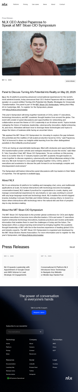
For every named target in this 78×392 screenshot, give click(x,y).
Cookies (55, 364)
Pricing (8, 350)
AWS (54, 343)
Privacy (55, 367)
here (38, 173)
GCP (54, 350)
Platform (8, 347)
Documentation (11, 364)
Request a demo (39, 312)
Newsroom (32, 354)
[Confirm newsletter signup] (40, 331)
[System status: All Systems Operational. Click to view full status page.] (16, 378)
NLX (4, 97)
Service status (10, 374)
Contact (31, 350)
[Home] (6, 4)
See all (72, 247)
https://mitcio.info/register (16, 110)
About (31, 343)
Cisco (54, 347)
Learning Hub (10, 367)
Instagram (32, 374)
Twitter (31, 371)
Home (8, 343)
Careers (31, 347)
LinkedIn (32, 364)
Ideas (7, 354)
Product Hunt (33, 367)
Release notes (10, 371)
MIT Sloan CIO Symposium (47, 104)
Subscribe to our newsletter (16, 326)
